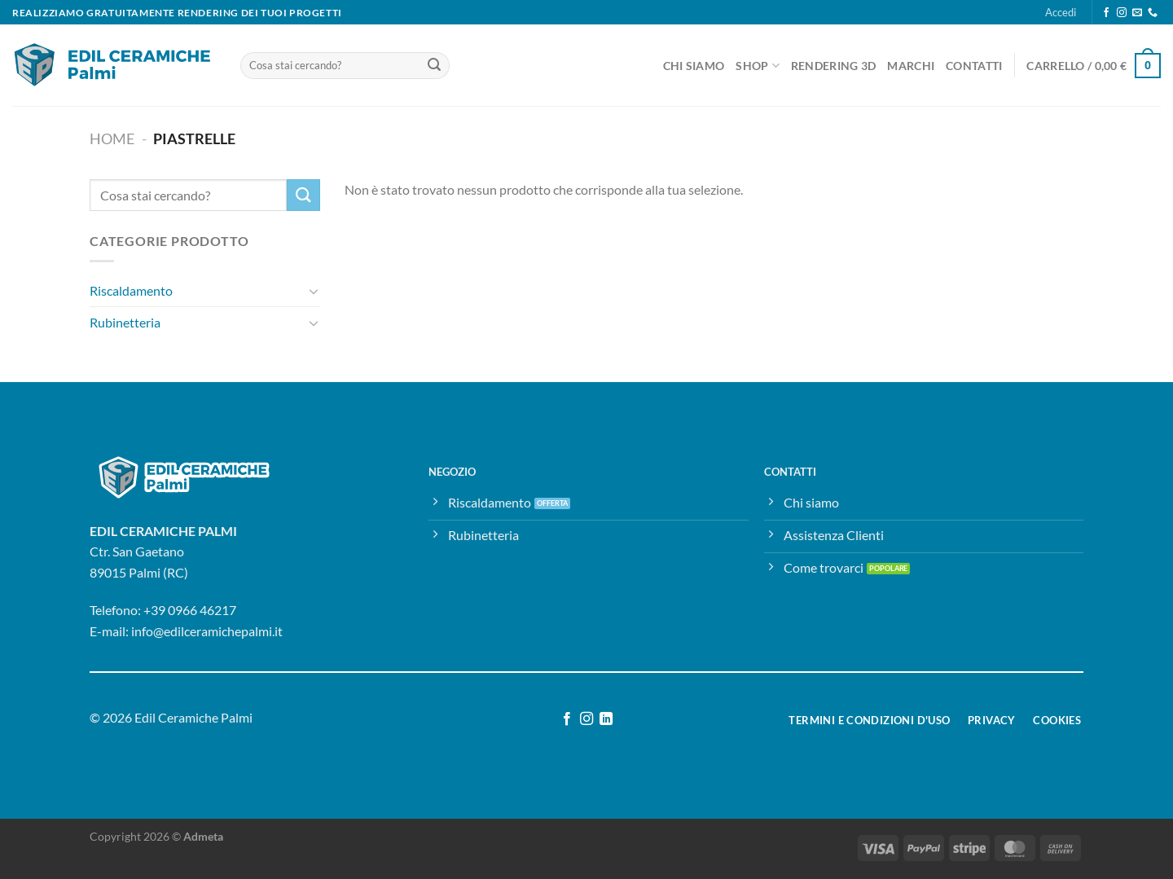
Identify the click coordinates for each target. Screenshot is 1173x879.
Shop (758, 65)
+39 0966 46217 (189, 609)
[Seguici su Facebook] (1106, 13)
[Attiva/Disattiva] (313, 291)
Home (112, 138)
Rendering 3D (833, 66)
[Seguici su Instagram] (1122, 13)
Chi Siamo (694, 66)
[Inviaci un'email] (1137, 13)
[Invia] (434, 66)
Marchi (910, 66)
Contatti (974, 66)
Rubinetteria (125, 322)
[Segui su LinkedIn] (606, 719)
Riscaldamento (131, 291)
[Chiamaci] (1153, 13)
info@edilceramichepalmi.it (207, 631)
